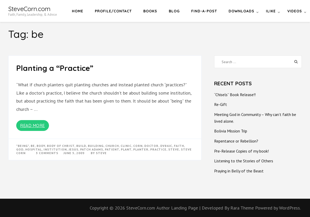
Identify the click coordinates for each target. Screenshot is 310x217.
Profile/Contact (113, 11)
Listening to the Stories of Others (243, 160)
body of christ (60, 146)
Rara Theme (242, 208)
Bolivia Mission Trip (230, 130)
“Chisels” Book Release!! (235, 94)
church (112, 146)
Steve (101, 153)
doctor (151, 146)
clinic (126, 146)
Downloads (241, 11)
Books (150, 11)
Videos (294, 11)
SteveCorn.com (29, 9)
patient (112, 149)
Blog (174, 11)
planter (140, 149)
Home (77, 11)
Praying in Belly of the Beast (239, 170)
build (81, 146)
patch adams (91, 149)
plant (126, 149)
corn (138, 146)
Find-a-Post (204, 11)
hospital (33, 149)
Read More (32, 125)
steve (173, 149)
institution (55, 149)
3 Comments (47, 153)
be (33, 146)
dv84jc (166, 146)
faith (179, 146)
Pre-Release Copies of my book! (241, 151)
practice (158, 149)
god (19, 149)
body (41, 146)
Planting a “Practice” (54, 68)
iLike (271, 11)
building (96, 146)
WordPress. (290, 208)
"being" (22, 146)
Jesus (73, 149)
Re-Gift (220, 104)
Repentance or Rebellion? (236, 141)
